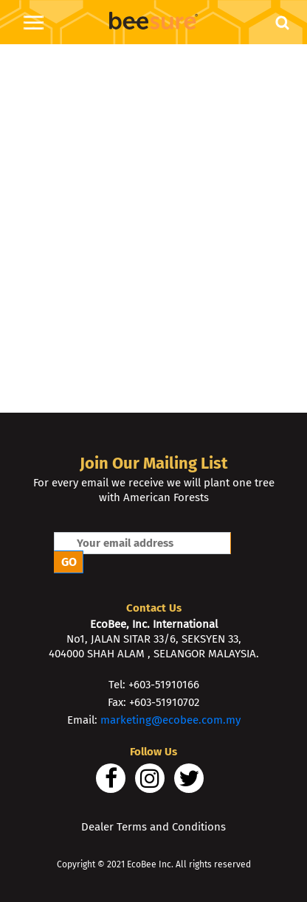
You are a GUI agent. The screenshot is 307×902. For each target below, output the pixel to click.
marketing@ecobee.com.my (170, 720)
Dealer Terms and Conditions (153, 826)
